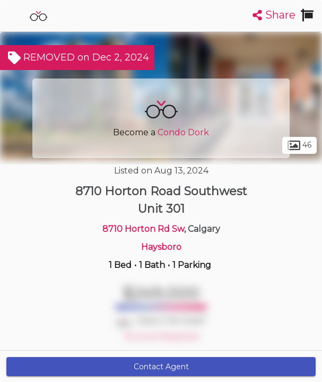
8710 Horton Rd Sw (143, 229)
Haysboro (161, 247)
